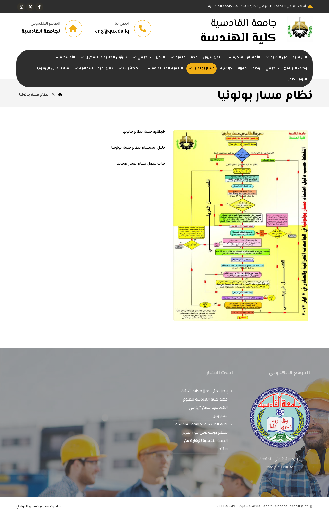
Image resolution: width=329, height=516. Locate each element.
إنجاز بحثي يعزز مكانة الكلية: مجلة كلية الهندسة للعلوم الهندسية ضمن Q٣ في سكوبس (204, 403)
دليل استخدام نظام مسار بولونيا (138, 148)
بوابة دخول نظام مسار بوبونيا (140, 164)
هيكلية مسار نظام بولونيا (143, 132)
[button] (39, 7)
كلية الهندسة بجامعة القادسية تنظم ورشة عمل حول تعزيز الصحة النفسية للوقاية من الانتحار (201, 436)
